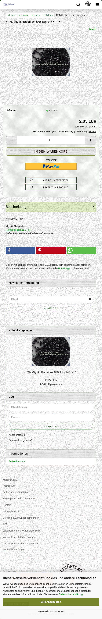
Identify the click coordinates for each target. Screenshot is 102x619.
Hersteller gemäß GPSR (18, 229)
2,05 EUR (51, 380)
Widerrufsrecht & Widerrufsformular (22, 530)
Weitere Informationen (51, 611)
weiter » (36, 15)
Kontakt (7, 504)
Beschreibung (16, 207)
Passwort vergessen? (20, 440)
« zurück (23, 15)
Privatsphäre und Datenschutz (19, 498)
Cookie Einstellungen (14, 549)
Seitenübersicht (17, 461)
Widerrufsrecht (11, 511)
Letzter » (48, 15)
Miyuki (92, 29)
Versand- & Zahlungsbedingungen (21, 517)
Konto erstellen (17, 434)
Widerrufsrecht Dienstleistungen (20, 543)
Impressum (9, 485)
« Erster (12, 15)
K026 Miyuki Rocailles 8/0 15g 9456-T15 (51, 372)
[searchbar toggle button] (78, 4)
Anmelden (51, 308)
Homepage (64, 268)
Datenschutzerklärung (71, 594)
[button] (11, 140)
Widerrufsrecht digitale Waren (19, 537)
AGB (5, 524)
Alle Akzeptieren (51, 601)
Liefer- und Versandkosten (17, 492)
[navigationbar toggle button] (97, 4)
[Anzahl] (51, 140)
